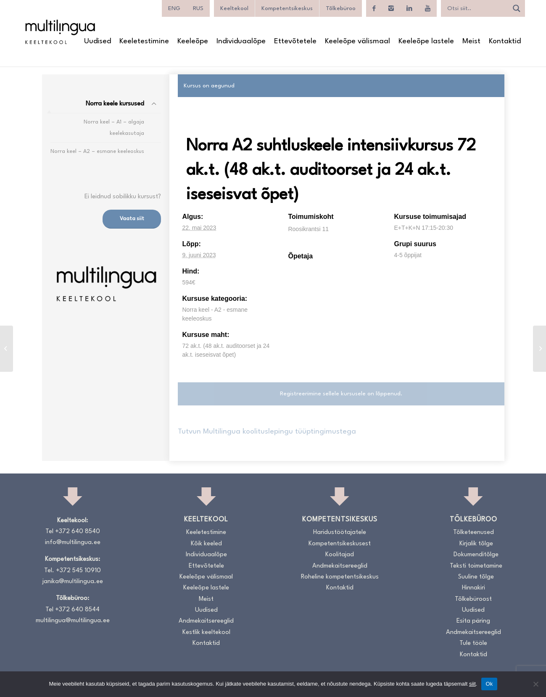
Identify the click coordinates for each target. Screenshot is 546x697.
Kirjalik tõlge (476, 544)
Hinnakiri (473, 588)
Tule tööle (473, 643)
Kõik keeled (206, 544)
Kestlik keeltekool (206, 632)
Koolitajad (339, 555)
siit (472, 684)
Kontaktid (206, 643)
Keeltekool (234, 8)
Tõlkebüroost (473, 599)
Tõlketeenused (473, 532)
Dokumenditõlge (476, 555)
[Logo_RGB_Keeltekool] (59, 32)
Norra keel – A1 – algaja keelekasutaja (114, 127)
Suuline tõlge (476, 577)
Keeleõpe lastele (206, 588)
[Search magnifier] (516, 8)
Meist (206, 599)
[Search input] (476, 8)
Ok (489, 684)
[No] (535, 684)
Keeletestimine (206, 532)
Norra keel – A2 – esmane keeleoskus (97, 151)
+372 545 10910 (78, 571)
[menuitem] (174, 8)
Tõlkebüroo (341, 8)
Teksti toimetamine (476, 566)
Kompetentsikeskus (287, 8)
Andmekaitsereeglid (206, 621)
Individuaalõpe (206, 555)
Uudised (206, 610)
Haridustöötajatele (339, 532)
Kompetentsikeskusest (340, 544)
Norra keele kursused (115, 104)
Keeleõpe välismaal (206, 577)
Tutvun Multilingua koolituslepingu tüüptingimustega (267, 431)
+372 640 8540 (77, 532)
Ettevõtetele (206, 566)
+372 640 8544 (77, 610)
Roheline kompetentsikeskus (340, 577)
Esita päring (473, 621)
